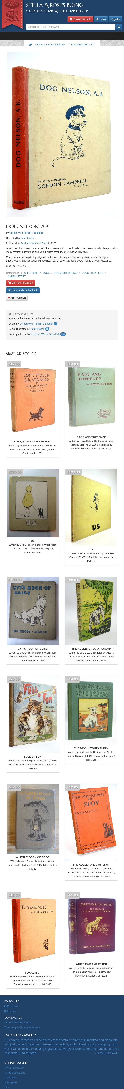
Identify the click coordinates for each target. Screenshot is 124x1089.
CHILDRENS (31, 272)
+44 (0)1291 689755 (20, 1022)
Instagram (11, 1011)
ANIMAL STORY (17, 276)
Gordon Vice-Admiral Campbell (26, 232)
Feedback (9, 1077)
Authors (39, 44)
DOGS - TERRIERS (92, 272)
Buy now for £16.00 (20, 282)
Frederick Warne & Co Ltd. (35, 243)
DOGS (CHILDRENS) (65, 272)
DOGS (46, 272)
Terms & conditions (14, 1072)
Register (115, 19)
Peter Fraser (27, 238)
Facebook (11, 1006)
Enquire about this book (22, 290)
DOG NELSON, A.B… (83, 44)
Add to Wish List (17, 298)
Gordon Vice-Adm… (57, 44)
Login (101, 19)
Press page (10, 1082)
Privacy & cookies (14, 1067)
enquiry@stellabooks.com (26, 1027)
